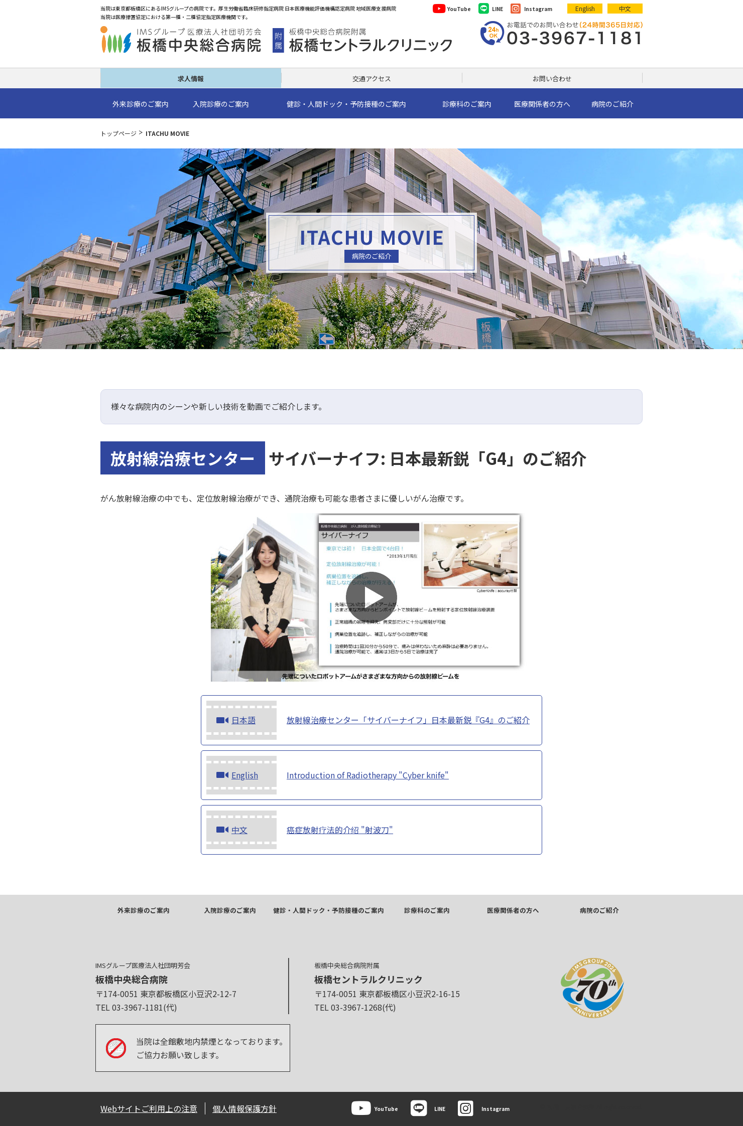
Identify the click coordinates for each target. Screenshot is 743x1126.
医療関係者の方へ (513, 910)
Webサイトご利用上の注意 (148, 1108)
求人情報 (191, 78)
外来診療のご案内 (143, 910)
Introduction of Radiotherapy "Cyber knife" (327, 775)
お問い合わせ (552, 78)
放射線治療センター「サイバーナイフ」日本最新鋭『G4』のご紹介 (368, 720)
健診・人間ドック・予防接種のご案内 (328, 910)
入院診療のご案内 (230, 910)
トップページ (118, 133)
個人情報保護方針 (244, 1108)
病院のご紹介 (599, 910)
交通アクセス (371, 78)
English (585, 8)
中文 (625, 8)
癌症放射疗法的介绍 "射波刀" (299, 830)
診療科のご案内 (427, 910)
